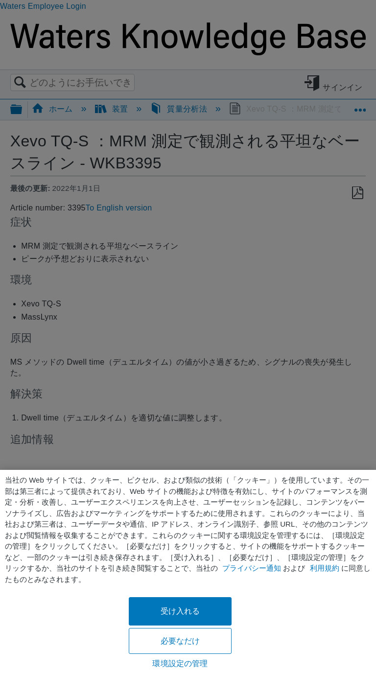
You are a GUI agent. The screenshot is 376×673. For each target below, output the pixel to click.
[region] (188, 571)
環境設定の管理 (180, 663)
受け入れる (180, 611)
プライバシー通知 (251, 568)
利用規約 (324, 568)
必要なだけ (180, 641)
